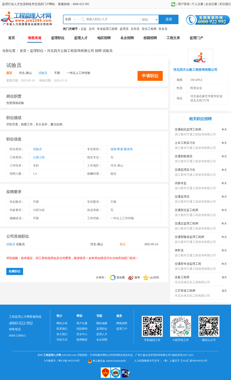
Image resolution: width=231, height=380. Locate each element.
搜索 (168, 19)
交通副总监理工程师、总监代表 (195, 129)
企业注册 (211, 4)
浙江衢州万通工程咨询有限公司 (195, 134)
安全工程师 (149, 28)
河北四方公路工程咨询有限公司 (70, 50)
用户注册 (81, 323)
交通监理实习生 (185, 169)
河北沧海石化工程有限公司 (192, 282)
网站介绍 (61, 323)
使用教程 (81, 339)
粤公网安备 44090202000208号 (107, 360)
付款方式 (61, 339)
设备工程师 (182, 277)
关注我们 (225, 4)
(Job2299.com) (69, 355)
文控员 (135, 28)
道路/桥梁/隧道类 (121, 149)
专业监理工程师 (107, 28)
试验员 (42, 73)
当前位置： (11, 50)
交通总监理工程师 (186, 223)
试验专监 (180, 183)
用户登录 (184, 4)
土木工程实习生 (185, 142)
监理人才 (101, 334)
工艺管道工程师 (185, 290)
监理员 (124, 28)
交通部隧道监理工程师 (189, 236)
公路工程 (39, 157)
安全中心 (81, 334)
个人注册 (197, 4)
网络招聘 (121, 323)
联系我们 (61, 328)
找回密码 (81, 328)
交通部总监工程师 (186, 210)
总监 (84, 28)
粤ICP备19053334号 (69, 360)
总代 (92, 28)
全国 (68, 19)
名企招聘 (101, 339)
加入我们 (61, 334)
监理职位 (36, 50)
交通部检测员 (183, 156)
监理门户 (121, 328)
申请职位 (150, 75)
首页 (23, 50)
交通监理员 (182, 196)
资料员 (179, 250)
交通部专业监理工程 (188, 263)
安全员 (163, 28)
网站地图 (101, 323)
